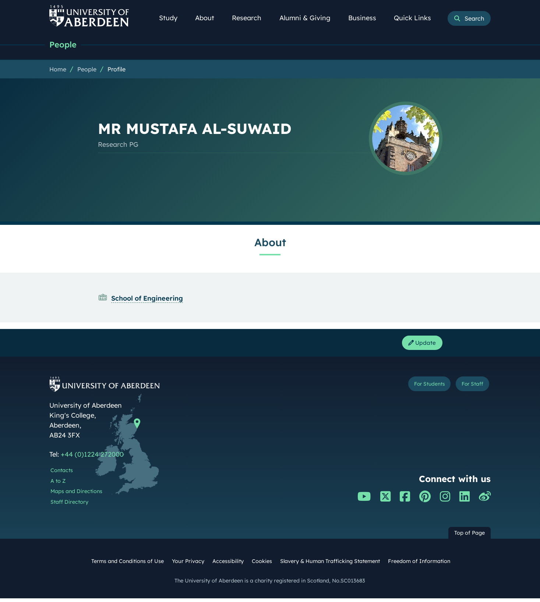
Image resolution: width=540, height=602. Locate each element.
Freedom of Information (419, 564)
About (208, 18)
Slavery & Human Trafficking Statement (330, 564)
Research (250, 18)
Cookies (262, 564)
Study (172, 18)
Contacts (61, 474)
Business (366, 18)
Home (57, 70)
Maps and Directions (76, 495)
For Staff (467, 389)
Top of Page (469, 536)
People (65, 45)
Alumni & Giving (309, 18)
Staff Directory (69, 505)
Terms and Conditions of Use (127, 564)
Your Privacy (188, 564)
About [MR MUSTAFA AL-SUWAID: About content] (270, 243)
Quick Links (416, 18)
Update (419, 345)
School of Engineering (147, 299)
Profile (116, 70)
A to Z (58, 484)
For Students (413, 389)
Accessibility (228, 564)
